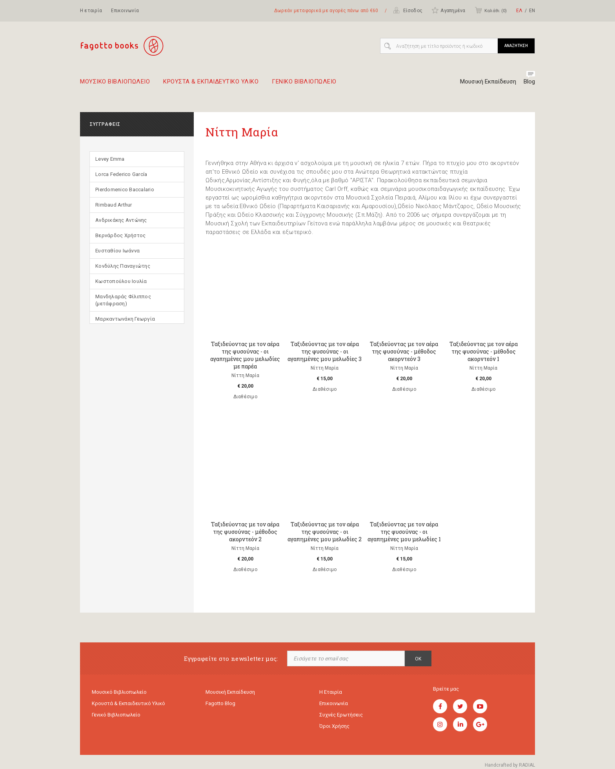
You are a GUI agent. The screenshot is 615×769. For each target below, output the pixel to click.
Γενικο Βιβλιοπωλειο (304, 85)
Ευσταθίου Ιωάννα (117, 251)
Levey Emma (110, 159)
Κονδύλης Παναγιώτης (122, 266)
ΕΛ (519, 10)
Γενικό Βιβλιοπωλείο (116, 715)
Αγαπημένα (448, 10)
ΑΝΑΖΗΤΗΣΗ (516, 46)
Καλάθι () (491, 10)
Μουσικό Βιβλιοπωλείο (119, 692)
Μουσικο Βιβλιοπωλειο (115, 85)
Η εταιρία (91, 10)
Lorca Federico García (121, 174)
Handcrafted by (510, 765)
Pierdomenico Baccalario (124, 189)
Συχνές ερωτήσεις (341, 715)
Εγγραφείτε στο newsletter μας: (231, 659)
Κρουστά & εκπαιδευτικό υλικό (128, 703)
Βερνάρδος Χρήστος (120, 235)
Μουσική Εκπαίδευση (488, 81)
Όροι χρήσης (334, 726)
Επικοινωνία (125, 10)
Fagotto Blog (220, 703)
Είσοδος (407, 10)
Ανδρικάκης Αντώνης (121, 220)
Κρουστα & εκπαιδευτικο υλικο (210, 85)
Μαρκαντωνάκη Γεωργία (125, 319)
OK (418, 659)
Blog (529, 81)
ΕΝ (532, 10)
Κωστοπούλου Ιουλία (121, 281)
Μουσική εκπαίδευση (230, 692)
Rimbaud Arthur (113, 205)
